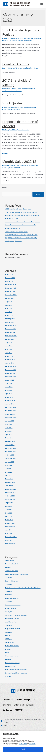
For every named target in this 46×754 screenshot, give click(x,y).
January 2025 (9, 322)
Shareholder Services (16, 38)
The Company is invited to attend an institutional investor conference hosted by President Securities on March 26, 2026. (22, 215)
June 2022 (8, 428)
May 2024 (8, 349)
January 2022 (9, 445)
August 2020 (9, 503)
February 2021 (10, 482)
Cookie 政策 (23, 744)
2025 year (8, 601)
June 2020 (8, 509)
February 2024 (10, 359)
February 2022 (10, 441)
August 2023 (9, 380)
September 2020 (11, 499)
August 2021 (9, 462)
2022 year (31, 165)
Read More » (6, 153)
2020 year (8, 625)
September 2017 (11, 544)
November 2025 (10, 288)
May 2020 (8, 513)
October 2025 (10, 291)
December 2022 (10, 407)
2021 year (8, 632)
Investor (8, 649)
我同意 (23, 749)
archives (8, 676)
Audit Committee (11, 622)
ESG (39, 700)
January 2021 (9, 486)
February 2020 (10, 523)
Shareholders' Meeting (24, 88)
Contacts (8, 635)
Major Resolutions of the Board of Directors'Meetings (22, 588)
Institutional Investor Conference (16, 669)
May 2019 (8, 533)
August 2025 (9, 298)
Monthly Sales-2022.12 (19, 162)
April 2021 (8, 475)
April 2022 (8, 434)
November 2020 (10, 492)
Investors (5, 38)
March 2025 (9, 315)
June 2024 (8, 346)
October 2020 (10, 496)
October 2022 (10, 414)
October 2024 (10, 332)
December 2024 (10, 325)
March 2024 (9, 356)
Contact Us (7, 710)
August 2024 (9, 339)
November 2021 (10, 452)
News (7, 652)
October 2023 (10, 373)
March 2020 (9, 520)
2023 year (8, 577)
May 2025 (8, 308)
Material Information (12, 646)
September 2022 (11, 417)
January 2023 (9, 404)
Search (4, 187)
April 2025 (8, 312)
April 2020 (8, 516)
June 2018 (8, 540)
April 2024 (8, 353)
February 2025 (10, 319)
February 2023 (10, 400)
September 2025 (11, 295)
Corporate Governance (12, 605)
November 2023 (10, 370)
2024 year (8, 584)
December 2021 (10, 448)
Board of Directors (15, 64)
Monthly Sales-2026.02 (13, 228)
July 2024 (8, 342)
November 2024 (10, 329)
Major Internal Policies (12, 629)
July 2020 (8, 506)
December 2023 (10, 366)
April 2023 (8, 393)
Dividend (5, 130)
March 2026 (9, 274)
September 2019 (11, 526)
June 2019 (8, 530)
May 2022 (8, 431)
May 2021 (8, 472)
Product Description (25, 700)
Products (8, 659)
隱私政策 (32, 744)
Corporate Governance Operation (16, 615)
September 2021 (11, 458)
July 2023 (8, 383)
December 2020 (10, 489)
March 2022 (9, 438)
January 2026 (9, 281)
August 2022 (9, 421)
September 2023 (11, 376)
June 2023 (8, 387)
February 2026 (10, 278)
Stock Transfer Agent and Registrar (17, 574)
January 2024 (9, 363)
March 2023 (9, 397)
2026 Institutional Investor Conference (18, 209)
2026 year (8, 612)
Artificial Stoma (10, 666)
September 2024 (11, 336)
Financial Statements (12, 618)
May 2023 (8, 390)
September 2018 (11, 537)
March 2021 (9, 479)
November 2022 (10, 411)
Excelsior (8, 700)
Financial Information (9, 165)
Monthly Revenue (22, 165)
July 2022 (8, 424)
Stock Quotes (12, 103)
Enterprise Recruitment (23, 705)
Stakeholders (9, 642)
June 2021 (8, 468)
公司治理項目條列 (11, 571)
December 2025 (10, 284)
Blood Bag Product (11, 564)
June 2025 (8, 305)
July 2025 (8, 301)
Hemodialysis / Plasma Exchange (16, 673)
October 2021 (10, 455)
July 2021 (8, 465)
